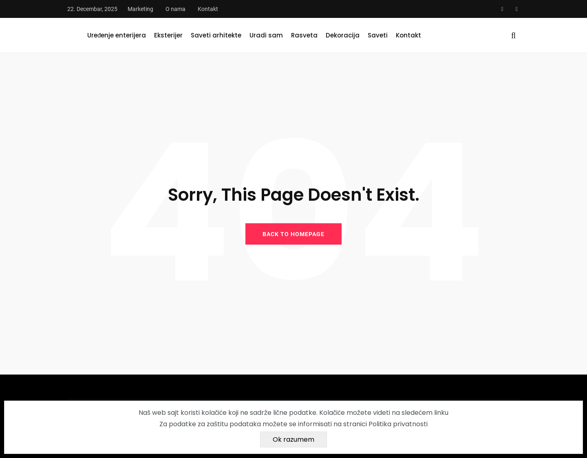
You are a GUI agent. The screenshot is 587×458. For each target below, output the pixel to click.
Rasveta (304, 35)
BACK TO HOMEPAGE (293, 233)
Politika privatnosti (398, 424)
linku (441, 412)
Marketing (140, 9)
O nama (175, 9)
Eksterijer (168, 35)
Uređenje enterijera (116, 35)
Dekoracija (343, 35)
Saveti (378, 35)
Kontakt (208, 9)
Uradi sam (266, 35)
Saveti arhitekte (216, 35)
